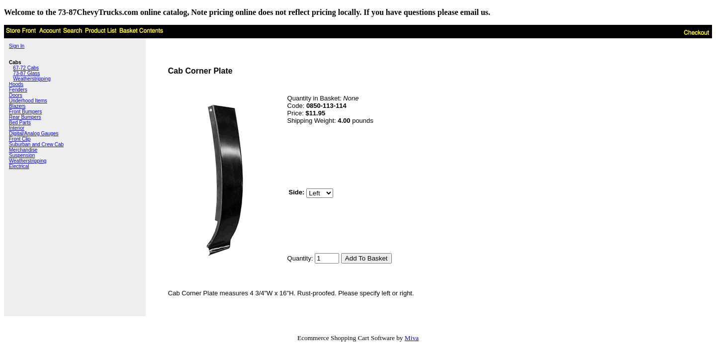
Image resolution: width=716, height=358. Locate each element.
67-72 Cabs (26, 68)
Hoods (16, 84)
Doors (15, 95)
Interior (16, 128)
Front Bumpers (25, 111)
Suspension (22, 155)
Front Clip (19, 139)
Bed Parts (20, 122)
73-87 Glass (26, 73)
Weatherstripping (31, 79)
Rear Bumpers (25, 117)
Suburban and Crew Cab (36, 144)
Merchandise (23, 150)
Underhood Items (28, 100)
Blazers (17, 106)
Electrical (19, 166)
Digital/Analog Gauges (34, 133)
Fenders (18, 89)
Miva (412, 338)
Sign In (16, 46)
